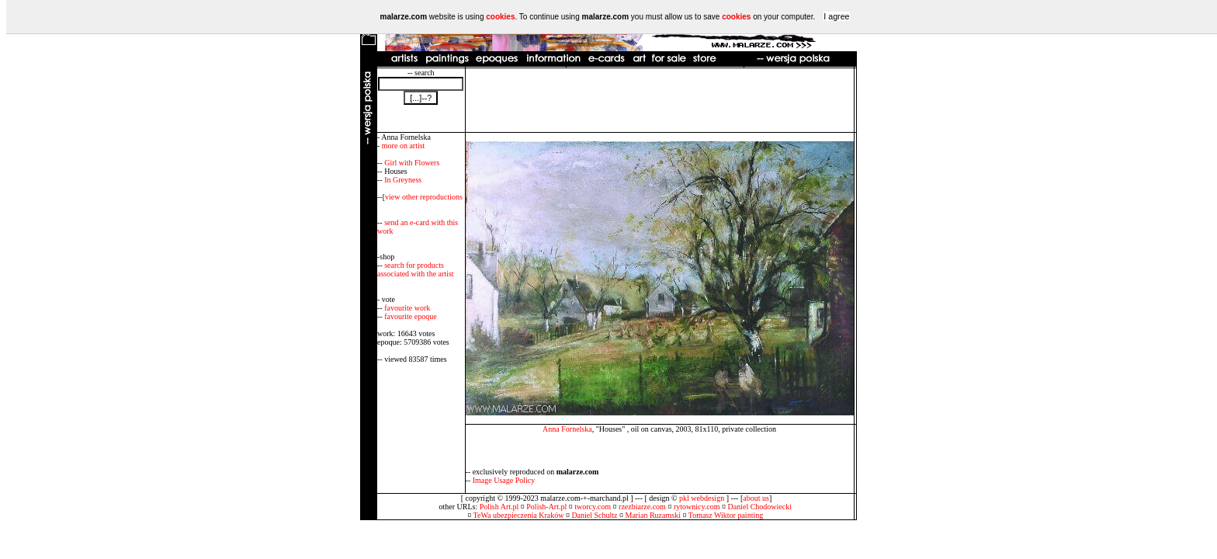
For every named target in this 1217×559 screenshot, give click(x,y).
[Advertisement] (659, 100)
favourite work (407, 308)
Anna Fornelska (567, 429)
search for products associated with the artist (415, 269)
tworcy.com (592, 506)
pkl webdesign (701, 498)
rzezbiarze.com (642, 506)
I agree (836, 16)
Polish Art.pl (499, 506)
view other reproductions (424, 197)
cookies (500, 16)
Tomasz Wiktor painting (725, 515)
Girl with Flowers (411, 162)
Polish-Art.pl (546, 506)
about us (756, 498)
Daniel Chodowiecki (760, 506)
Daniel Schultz (594, 515)
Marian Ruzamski (653, 515)
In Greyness (402, 179)
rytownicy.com (697, 506)
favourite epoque (410, 316)
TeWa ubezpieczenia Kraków (518, 515)
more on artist (403, 145)
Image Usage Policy (504, 480)
